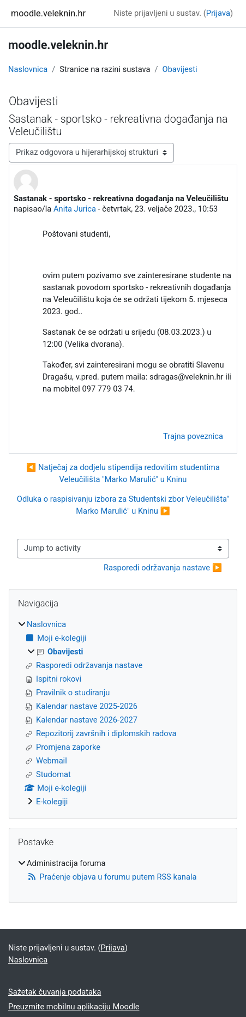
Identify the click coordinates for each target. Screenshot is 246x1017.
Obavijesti (180, 69)
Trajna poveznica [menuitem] (193, 436)
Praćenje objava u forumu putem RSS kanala (111, 877)
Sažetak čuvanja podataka (54, 992)
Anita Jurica (74, 209)
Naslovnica (27, 69)
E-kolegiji (52, 802)
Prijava (218, 13)
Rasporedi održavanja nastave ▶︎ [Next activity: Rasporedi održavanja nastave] (163, 568)
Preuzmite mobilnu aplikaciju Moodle (74, 1007)
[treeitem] (123, 713)
